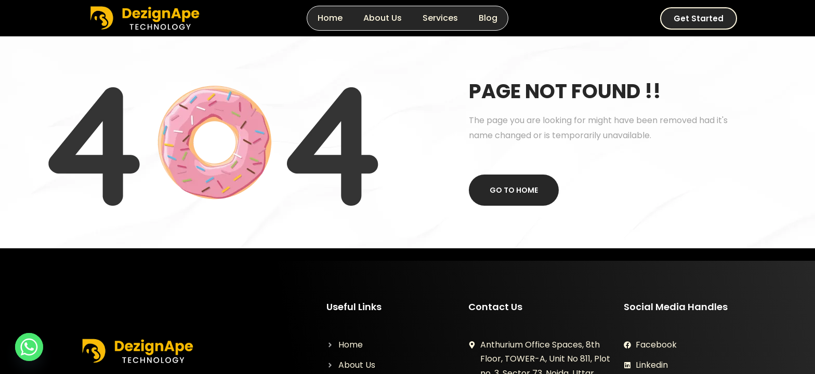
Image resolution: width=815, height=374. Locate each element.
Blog (488, 18)
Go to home (514, 190)
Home (330, 18)
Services (440, 18)
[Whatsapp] (29, 347)
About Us (382, 18)
